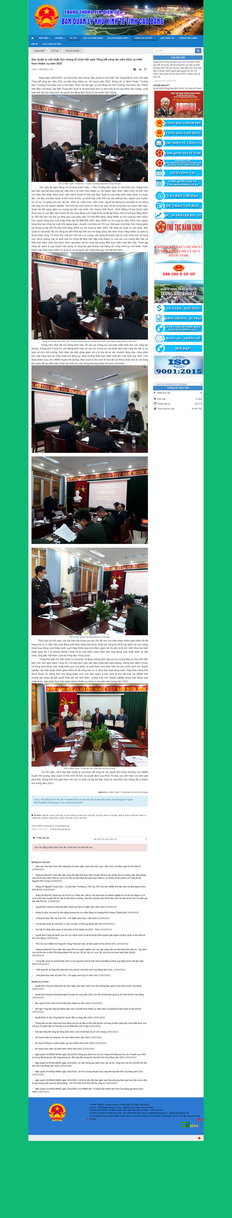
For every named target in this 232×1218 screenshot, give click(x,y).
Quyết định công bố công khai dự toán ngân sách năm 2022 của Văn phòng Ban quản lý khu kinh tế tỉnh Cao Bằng (88, 986)
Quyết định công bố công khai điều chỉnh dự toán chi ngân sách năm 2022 (70, 907)
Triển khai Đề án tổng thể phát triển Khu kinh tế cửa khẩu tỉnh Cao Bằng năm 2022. (74, 970)
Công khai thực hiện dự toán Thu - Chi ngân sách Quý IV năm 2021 (67, 975)
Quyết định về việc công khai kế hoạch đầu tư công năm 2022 (63, 1017)
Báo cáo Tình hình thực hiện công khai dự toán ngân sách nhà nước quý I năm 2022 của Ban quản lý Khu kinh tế (88, 866)
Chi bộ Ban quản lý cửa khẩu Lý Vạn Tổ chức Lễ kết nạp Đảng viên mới (69, 924)
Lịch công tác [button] (167, 38)
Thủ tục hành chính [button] (93, 38)
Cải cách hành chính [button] (118, 39)
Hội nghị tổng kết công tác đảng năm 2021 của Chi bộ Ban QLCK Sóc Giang (70, 1032)
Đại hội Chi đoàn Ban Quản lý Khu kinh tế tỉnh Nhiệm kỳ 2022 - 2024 (67, 929)
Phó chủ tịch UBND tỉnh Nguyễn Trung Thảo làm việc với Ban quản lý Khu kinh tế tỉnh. (76, 944)
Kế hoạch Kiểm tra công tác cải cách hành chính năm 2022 (62, 1037)
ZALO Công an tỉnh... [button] (52, 44)
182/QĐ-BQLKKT (161, 89)
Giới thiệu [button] (44, 39)
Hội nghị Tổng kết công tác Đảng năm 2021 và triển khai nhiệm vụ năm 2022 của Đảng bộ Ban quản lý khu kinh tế (88, 1009)
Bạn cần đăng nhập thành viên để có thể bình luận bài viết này (63, 847)
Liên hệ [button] (34, 44)
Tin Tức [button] (73, 39)
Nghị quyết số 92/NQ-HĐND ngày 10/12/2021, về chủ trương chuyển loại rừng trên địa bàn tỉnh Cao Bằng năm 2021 (89, 1071)
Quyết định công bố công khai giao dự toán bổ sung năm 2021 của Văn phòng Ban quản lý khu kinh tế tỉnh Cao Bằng (89, 994)
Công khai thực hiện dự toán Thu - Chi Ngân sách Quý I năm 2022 (66, 918)
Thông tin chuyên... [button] (145, 39)
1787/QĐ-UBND (160, 62)
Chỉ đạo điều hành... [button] (188, 38)
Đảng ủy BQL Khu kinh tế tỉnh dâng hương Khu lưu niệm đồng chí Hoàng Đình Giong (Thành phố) (81, 912)
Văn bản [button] (60, 39)
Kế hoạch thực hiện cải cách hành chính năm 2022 (58, 1049)
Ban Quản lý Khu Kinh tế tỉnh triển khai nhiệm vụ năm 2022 (62, 1003)
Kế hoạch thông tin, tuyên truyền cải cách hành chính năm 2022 (64, 1043)
